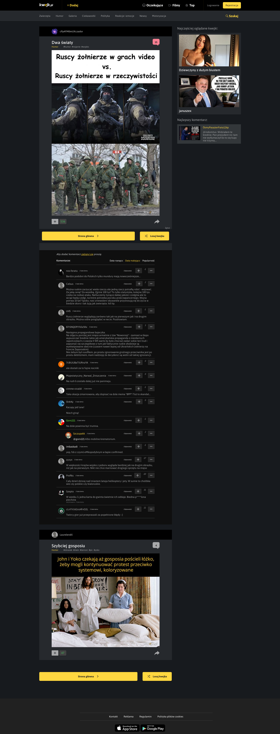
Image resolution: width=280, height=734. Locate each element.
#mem (76, 550)
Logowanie (213, 5)
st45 (68, 311)
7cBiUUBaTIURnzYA (77, 362)
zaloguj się (87, 254)
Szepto (70, 491)
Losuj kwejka (154, 236)
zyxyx (69, 459)
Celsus (69, 283)
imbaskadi (72, 446)
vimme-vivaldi (74, 388)
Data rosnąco (116, 260)
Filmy (176, 5)
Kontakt (113, 716)
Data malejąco (132, 260)
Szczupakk (79, 433)
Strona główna (88, 236)
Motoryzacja (159, 15)
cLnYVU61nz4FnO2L (77, 509)
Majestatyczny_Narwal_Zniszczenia (86, 375)
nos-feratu (72, 270)
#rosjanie (76, 47)
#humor (67, 47)
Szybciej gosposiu (68, 545)
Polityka (105, 15)
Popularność (148, 260)
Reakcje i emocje (124, 15)
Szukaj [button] (233, 16)
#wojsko (85, 47)
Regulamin (145, 716)
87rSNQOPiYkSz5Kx (76, 327)
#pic (91, 550)
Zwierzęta (44, 15)
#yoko (96, 550)
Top (192, 5)
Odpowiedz (128, 271)
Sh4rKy (69, 401)
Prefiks (70, 475)
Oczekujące (154, 5)
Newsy (143, 15)
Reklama (129, 716)
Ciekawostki (89, 15)
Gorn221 (70, 420)
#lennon (84, 550)
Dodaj (74, 5)
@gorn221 (79, 439)
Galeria (73, 15)
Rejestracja (232, 5)
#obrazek (67, 550)
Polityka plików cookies (170, 716)
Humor (59, 15)
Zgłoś (167, 228)
